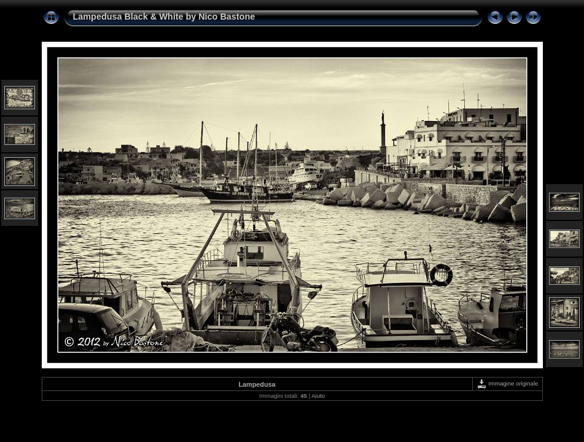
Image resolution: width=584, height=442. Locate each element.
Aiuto (318, 395)
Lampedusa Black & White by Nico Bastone (164, 16)
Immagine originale (508, 383)
